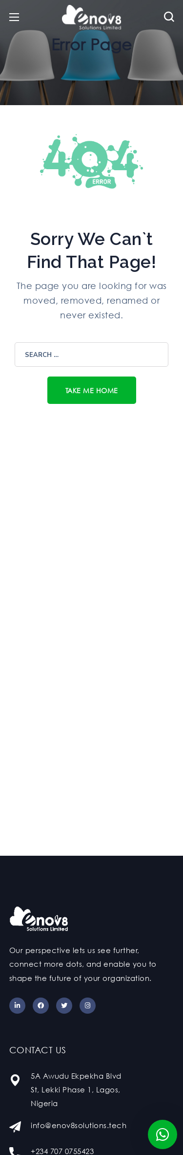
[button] (169, 17)
